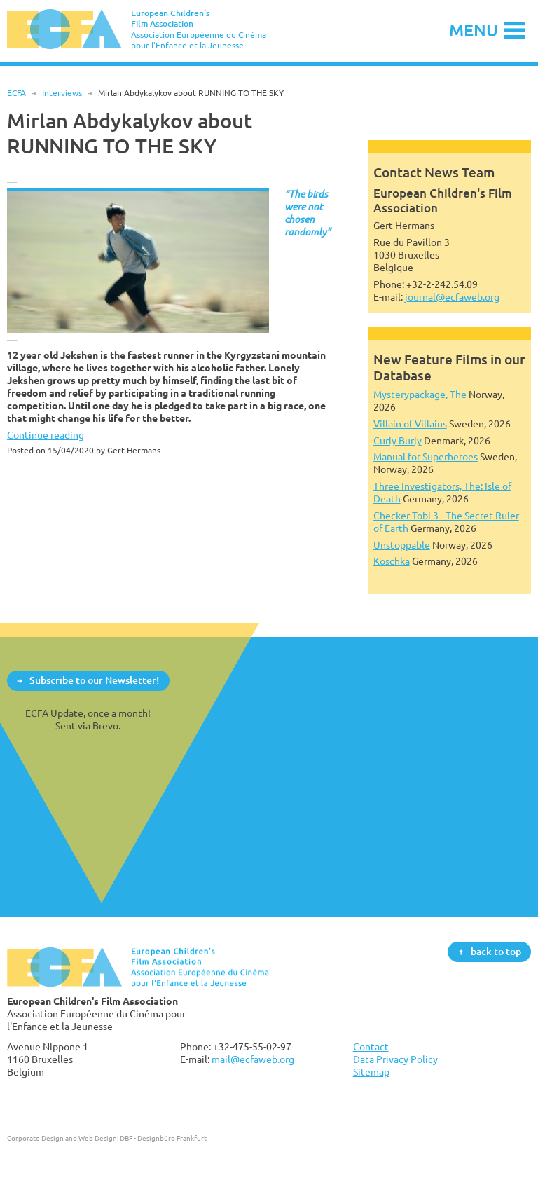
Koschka (391, 561)
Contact (371, 1046)
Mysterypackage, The (420, 394)
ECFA (16, 93)
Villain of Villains (410, 424)
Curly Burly (397, 440)
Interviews (62, 93)
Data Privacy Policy (395, 1059)
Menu (473, 30)
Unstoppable (401, 545)
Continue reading (45, 435)
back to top (496, 951)
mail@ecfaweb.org (253, 1059)
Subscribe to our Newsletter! (94, 680)
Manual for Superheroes (425, 456)
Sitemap (371, 1072)
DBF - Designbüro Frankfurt (163, 1138)
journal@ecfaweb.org (452, 297)
